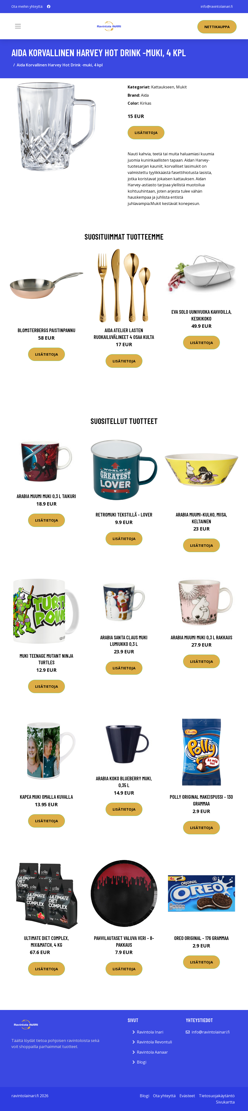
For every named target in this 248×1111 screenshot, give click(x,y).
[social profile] (48, 6)
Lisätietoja (146, 132)
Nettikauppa (217, 26)
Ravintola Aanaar (152, 1052)
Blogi (141, 1062)
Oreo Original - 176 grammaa (201, 938)
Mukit (181, 87)
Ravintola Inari (150, 1032)
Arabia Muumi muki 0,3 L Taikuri (46, 496)
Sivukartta (225, 1102)
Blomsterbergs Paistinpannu (46, 330)
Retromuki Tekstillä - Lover (124, 514)
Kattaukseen (162, 87)
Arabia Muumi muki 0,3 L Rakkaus (201, 637)
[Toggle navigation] (17, 26)
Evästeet (187, 1095)
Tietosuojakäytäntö (217, 1095)
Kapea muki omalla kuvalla (46, 797)
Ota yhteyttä (164, 1095)
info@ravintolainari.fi (217, 6)
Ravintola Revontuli (154, 1042)
